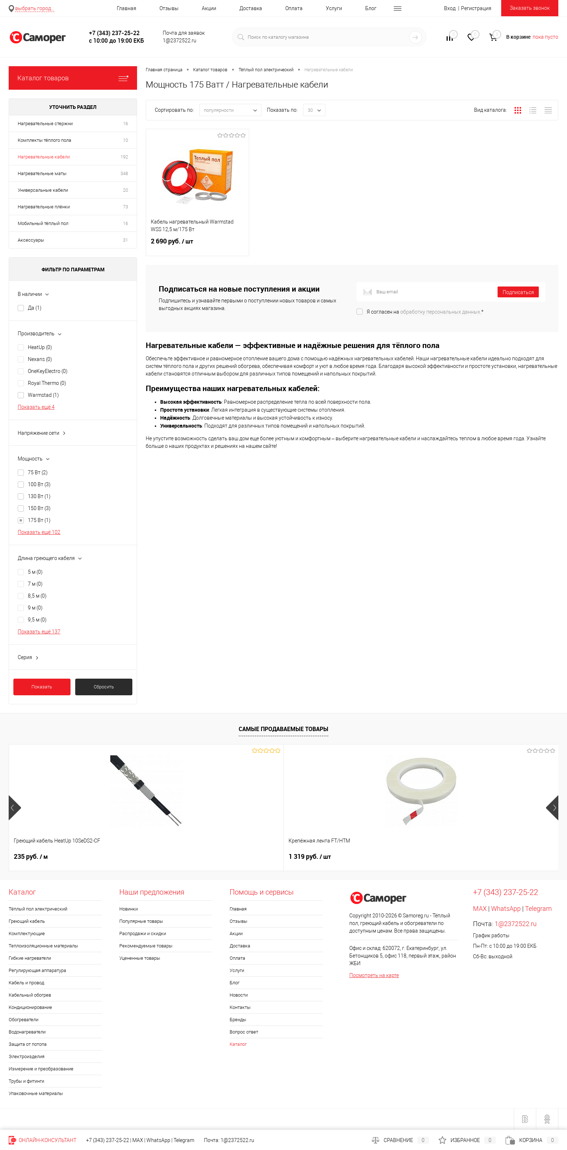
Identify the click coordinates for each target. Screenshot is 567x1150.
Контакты (240, 1007)
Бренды (238, 1019)
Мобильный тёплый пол (43, 223)
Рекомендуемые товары (145, 946)
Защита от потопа (28, 1044)
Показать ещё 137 (39, 632)
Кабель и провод (26, 982)
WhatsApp (506, 908)
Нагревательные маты (42, 173)
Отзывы (169, 8)
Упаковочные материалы (36, 1093)
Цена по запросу (259, 856)
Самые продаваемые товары (283, 729)
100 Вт (39, 484)
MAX (480, 908)
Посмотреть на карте (374, 975)
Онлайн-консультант (42, 1140)
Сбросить (104, 686)
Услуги (334, 8)
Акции (209, 8)
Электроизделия (26, 1056)
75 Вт (38, 472)
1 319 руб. (145, 857)
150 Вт (39, 508)
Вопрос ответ (244, 1032)
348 (124, 173)
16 (125, 123)
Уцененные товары (139, 958)
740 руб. (470, 857)
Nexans (40, 359)
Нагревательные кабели (44, 157)
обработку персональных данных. (440, 312)
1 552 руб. (363, 857)
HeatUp (40, 347)
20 (125, 190)
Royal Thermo (47, 383)
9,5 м (37, 620)
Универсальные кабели (43, 190)
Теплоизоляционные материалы (43, 946)
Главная (126, 8)
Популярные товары (141, 921)
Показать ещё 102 (39, 532)
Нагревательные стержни (45, 123)
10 (125, 140)
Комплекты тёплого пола (44, 140)
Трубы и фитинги (26, 1081)
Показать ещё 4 (36, 407)
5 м (35, 572)
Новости (239, 995)
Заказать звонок (530, 8)
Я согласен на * (425, 312)
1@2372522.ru (516, 924)
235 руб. (31, 857)
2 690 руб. (197, 245)
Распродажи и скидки (142, 933)
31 (125, 240)
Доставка (250, 8)
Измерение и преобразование (41, 1069)
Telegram (538, 908)
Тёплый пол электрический (38, 909)
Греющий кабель (27, 921)
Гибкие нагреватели (30, 958)
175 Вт (39, 520)
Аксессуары (31, 240)
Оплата (294, 8)
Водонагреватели (27, 1032)
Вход (450, 8)
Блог (370, 8)
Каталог (238, 1044)
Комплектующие (27, 933)
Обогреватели (23, 1019)
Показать (41, 686)
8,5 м (37, 596)
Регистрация (476, 8)
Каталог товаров (72, 78)
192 (124, 157)
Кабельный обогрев (30, 995)
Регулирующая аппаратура (37, 970)
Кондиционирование (30, 1007)
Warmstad (43, 395)
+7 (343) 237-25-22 (107, 1140)
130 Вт (39, 496)
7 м (35, 584)
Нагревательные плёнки (44, 206)
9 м (35, 608)
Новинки (128, 909)
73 (125, 206)
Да (35, 308)
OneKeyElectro (48, 371)
